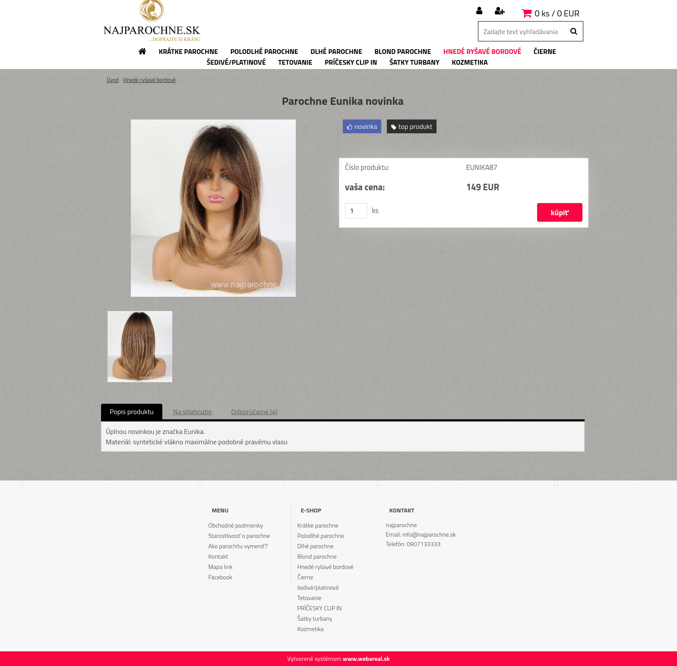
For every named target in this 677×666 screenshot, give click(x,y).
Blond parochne (317, 556)
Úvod (113, 79)
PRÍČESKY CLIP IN (319, 608)
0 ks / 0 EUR (557, 13)
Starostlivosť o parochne (239, 535)
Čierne (305, 576)
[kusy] (356, 211)
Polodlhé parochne (320, 535)
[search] (573, 31)
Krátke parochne (317, 525)
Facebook (220, 576)
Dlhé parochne (315, 545)
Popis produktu (132, 411)
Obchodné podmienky (235, 525)
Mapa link (220, 566)
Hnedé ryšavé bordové (149, 79)
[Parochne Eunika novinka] (213, 123)
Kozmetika (310, 628)
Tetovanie (309, 597)
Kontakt (218, 556)
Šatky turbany (314, 618)
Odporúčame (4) (254, 411)
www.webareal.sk (366, 658)
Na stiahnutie (192, 411)
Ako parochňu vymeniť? (238, 545)
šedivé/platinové (318, 587)
